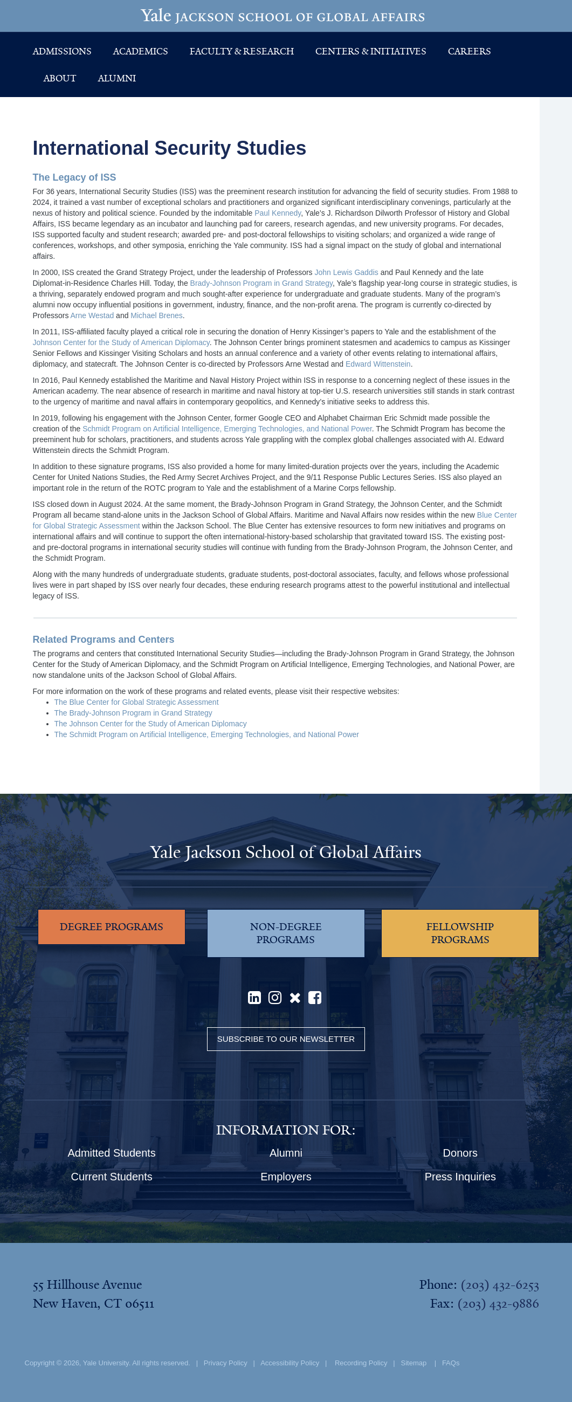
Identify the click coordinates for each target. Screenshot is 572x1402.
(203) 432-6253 (499, 1284)
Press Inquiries (460, 1177)
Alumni (117, 78)
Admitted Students (111, 1153)
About (60, 78)
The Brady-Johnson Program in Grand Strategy (133, 713)
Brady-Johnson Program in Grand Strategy (261, 283)
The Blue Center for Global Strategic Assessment (136, 702)
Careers (469, 51)
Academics (140, 51)
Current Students (112, 1177)
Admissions (62, 51)
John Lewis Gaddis (346, 272)
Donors (460, 1153)
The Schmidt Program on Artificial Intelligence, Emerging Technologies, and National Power (206, 734)
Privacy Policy (225, 1363)
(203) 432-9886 (498, 1303)
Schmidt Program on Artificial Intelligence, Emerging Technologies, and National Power (227, 428)
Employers (285, 1177)
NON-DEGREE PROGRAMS (286, 933)
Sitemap (414, 1363)
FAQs (451, 1363)
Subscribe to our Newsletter (286, 1038)
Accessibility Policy (289, 1363)
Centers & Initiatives (370, 51)
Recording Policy (361, 1363)
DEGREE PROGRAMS (111, 926)
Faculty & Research (242, 51)
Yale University (106, 1363)
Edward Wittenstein (378, 364)
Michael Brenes (156, 315)
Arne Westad (92, 315)
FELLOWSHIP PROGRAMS (460, 933)
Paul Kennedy (277, 213)
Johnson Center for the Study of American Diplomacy (121, 342)
